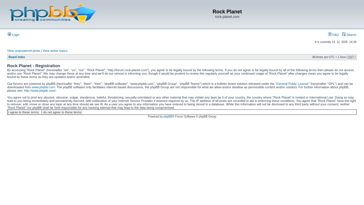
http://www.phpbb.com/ (39, 90)
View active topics (55, 50)
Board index (17, 57)
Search (349, 34)
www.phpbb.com (43, 87)
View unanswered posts (23, 50)
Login (14, 34)
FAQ (333, 34)
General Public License (292, 83)
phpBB (168, 116)
